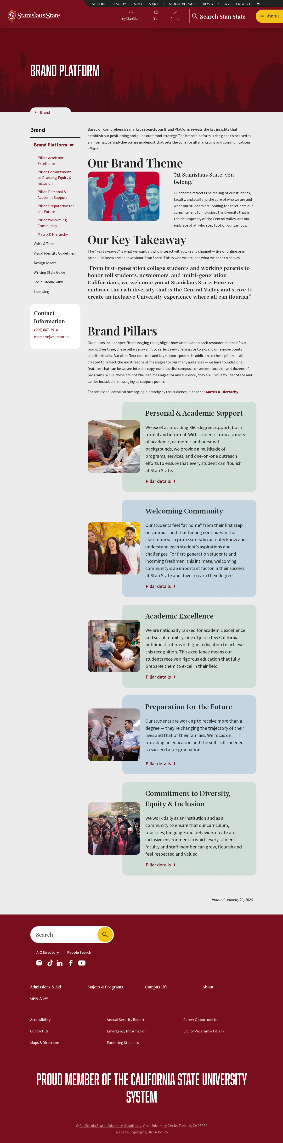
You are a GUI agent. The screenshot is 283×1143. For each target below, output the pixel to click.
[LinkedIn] (60, 965)
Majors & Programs (105, 987)
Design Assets (45, 262)
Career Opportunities (200, 1019)
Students (99, 4)
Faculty (120, 4)
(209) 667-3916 (46, 329)
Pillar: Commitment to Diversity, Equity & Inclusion (54, 177)
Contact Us (39, 1031)
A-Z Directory (47, 952)
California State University (189, 1079)
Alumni (154, 4)
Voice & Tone (44, 243)
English (243, 4)
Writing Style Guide (49, 272)
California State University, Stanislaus (110, 1125)
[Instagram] (40, 965)
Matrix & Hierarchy (53, 234)
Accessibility (40, 1019)
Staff (138, 4)
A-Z (227, 4)
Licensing (41, 291)
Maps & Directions (45, 1042)
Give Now (39, 998)
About (208, 987)
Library (207, 4)
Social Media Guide (49, 281)
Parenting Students (123, 1042)
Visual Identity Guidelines (54, 253)
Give (156, 18)
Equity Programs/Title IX (203, 1031)
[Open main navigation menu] (269, 16)
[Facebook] (73, 965)
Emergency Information (127, 1031)
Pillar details (160, 481)
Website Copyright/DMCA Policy (141, 1132)
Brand (45, 112)
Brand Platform (50, 145)
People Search (79, 952)
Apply (174, 18)
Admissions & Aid (45, 987)
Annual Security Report (126, 1019)
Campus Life (156, 987)
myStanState (131, 18)
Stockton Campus (183, 4)
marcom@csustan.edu (52, 336)
